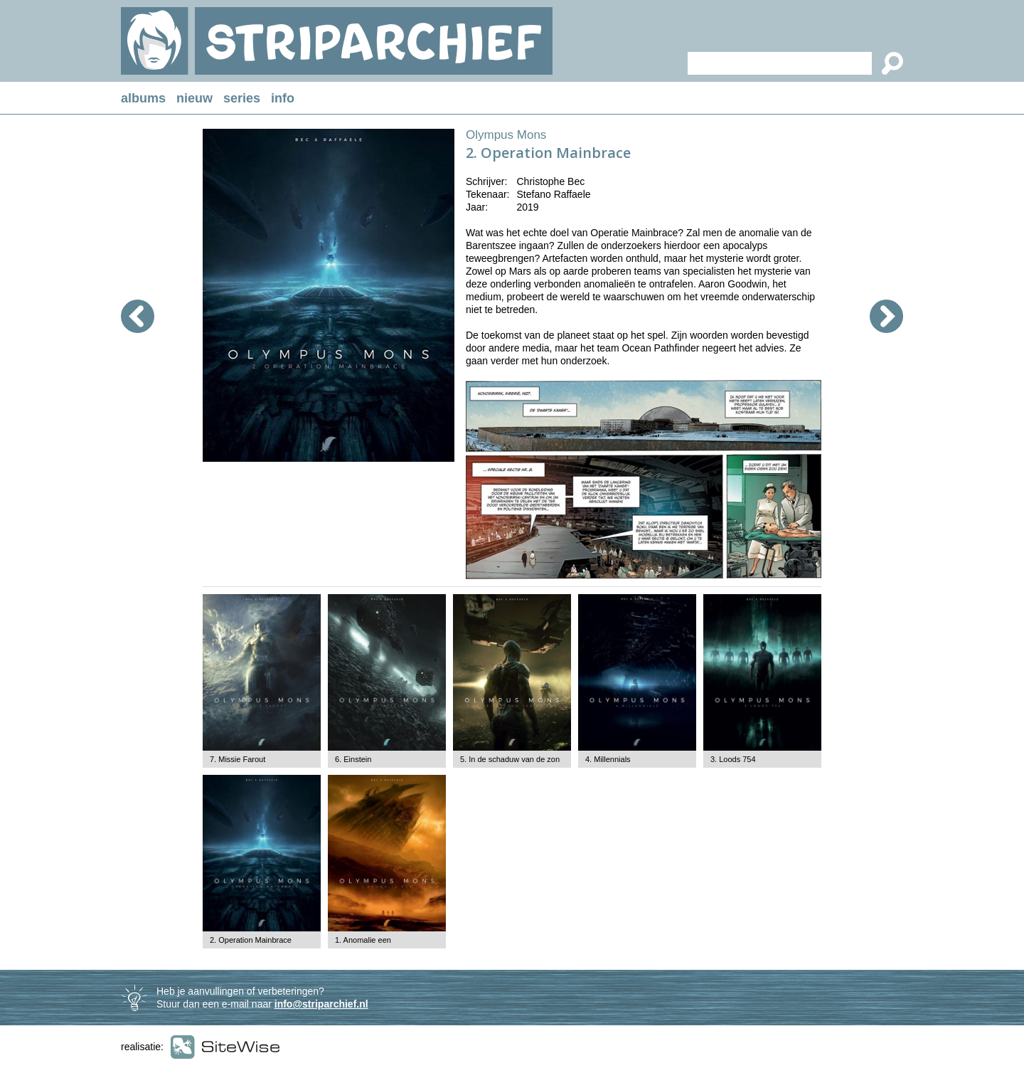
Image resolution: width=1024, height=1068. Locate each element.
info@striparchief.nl (321, 1004)
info (282, 98)
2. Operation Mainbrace (251, 940)
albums (143, 98)
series (241, 98)
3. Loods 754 (733, 759)
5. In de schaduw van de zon (510, 759)
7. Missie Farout (237, 759)
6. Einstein (353, 759)
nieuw (194, 98)
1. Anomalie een (363, 940)
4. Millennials (608, 759)
